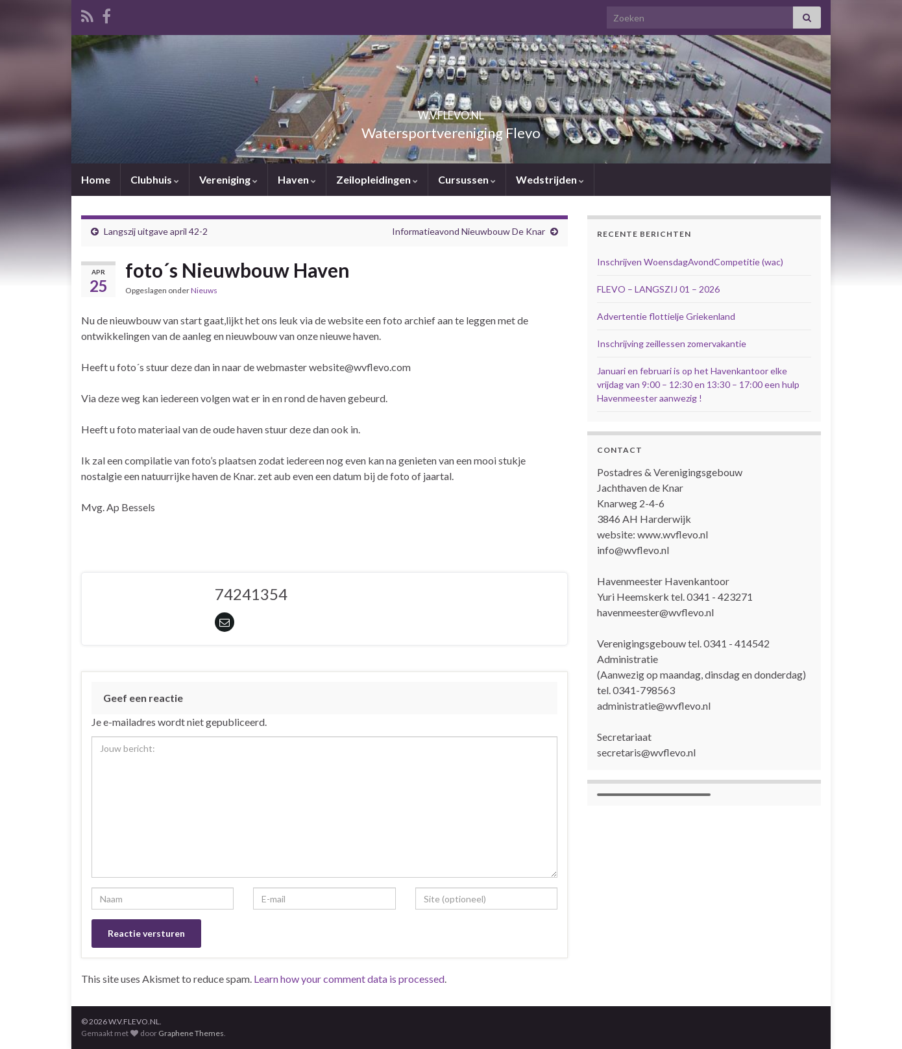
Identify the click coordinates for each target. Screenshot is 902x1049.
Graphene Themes (191, 1033)
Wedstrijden (550, 179)
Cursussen (467, 179)
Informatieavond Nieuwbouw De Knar (468, 231)
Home (95, 179)
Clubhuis (154, 179)
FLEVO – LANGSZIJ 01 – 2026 (658, 289)
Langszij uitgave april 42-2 (156, 231)
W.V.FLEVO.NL (451, 111)
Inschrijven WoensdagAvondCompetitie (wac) (690, 261)
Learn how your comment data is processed (349, 978)
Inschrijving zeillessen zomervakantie (671, 343)
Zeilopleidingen (377, 179)
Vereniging (228, 179)
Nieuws (204, 290)
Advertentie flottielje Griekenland (666, 316)
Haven (297, 179)
